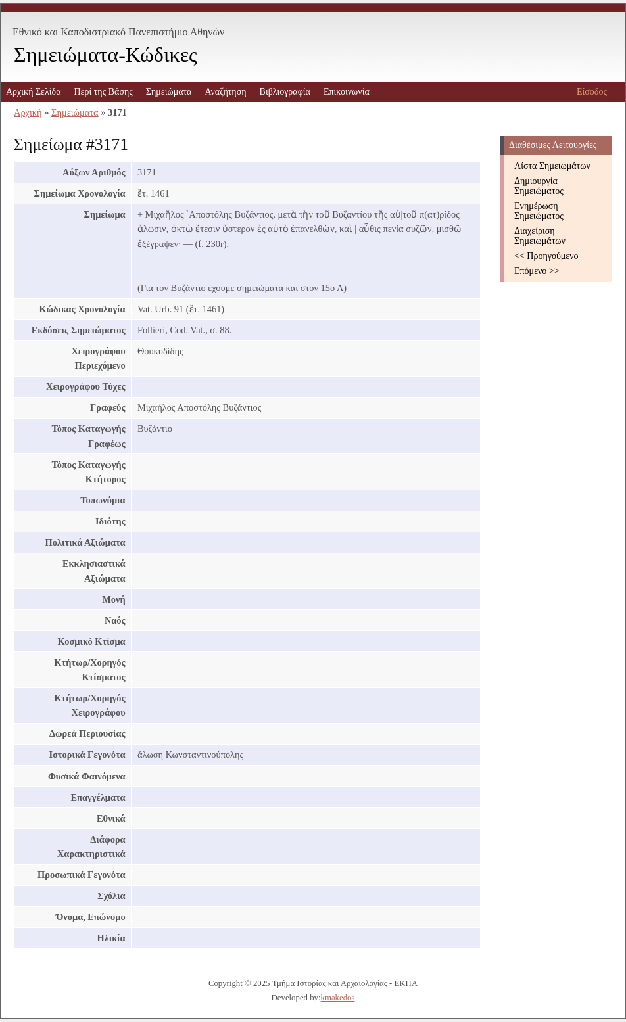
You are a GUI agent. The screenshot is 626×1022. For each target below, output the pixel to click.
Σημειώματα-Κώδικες (105, 54)
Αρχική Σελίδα (33, 92)
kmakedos (338, 997)
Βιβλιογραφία (285, 92)
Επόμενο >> (537, 271)
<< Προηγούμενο (546, 256)
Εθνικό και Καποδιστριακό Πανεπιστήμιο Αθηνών (118, 31)
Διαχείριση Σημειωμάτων (540, 236)
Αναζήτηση (225, 92)
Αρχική (28, 112)
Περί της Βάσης (103, 92)
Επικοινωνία (347, 92)
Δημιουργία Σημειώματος (539, 186)
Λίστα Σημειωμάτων (552, 166)
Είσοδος (592, 92)
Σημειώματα (169, 92)
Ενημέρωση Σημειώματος (539, 211)
